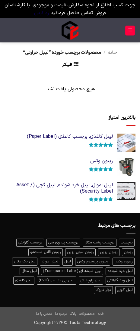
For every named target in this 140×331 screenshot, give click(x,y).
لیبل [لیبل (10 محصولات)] (67, 261)
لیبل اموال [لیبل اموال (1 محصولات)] (50, 261)
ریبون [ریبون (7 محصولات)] (128, 252)
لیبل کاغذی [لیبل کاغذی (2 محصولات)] (24, 280)
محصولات (86, 314)
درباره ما (61, 314)
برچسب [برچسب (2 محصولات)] (127, 242)
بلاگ (73, 314)
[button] (130, 31)
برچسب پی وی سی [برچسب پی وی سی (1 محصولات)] (63, 242)
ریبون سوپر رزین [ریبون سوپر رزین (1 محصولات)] (80, 252)
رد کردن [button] (41, 13)
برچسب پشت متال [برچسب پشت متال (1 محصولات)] (99, 242)
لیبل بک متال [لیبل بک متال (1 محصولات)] (25, 261)
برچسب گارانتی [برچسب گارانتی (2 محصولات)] (30, 242)
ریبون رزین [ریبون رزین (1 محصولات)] (109, 252)
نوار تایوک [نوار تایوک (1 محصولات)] (103, 290)
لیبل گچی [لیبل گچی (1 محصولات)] (125, 290)
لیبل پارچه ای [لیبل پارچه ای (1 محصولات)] (91, 280)
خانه (112, 52)
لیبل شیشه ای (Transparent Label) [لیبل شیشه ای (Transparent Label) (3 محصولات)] (72, 271)
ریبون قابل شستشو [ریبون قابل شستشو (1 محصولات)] (45, 252)
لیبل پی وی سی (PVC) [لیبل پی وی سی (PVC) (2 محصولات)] (57, 280)
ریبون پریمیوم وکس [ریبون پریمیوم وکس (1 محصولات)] (92, 261)
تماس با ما (44, 314)
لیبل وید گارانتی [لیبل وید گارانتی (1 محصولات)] (120, 280)
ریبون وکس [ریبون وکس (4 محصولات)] (123, 261)
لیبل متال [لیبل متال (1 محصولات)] (29, 271)
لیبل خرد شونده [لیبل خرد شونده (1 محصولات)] (120, 271)
